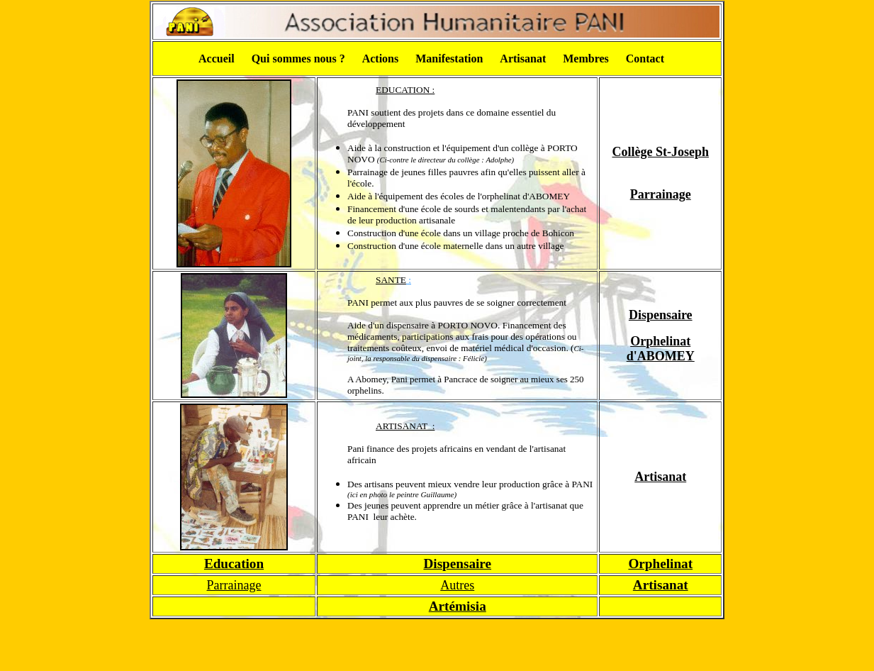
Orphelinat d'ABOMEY (661, 348)
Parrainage (660, 194)
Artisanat (660, 477)
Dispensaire (661, 315)
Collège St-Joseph (660, 152)
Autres (457, 585)
